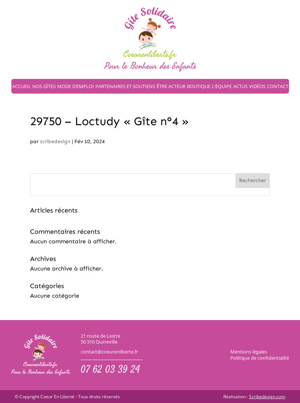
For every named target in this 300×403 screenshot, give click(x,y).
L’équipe (222, 86)
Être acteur (171, 86)
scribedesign (55, 141)
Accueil (21, 86)
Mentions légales (248, 351)
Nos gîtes (44, 86)
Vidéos (257, 86)
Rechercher (252, 180)
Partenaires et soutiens (125, 86)
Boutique (199, 86)
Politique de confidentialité (259, 358)
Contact (277, 86)
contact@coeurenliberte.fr (109, 352)
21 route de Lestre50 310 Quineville (100, 339)
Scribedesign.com (267, 397)
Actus (240, 86)
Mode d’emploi (75, 86)
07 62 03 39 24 (110, 370)
